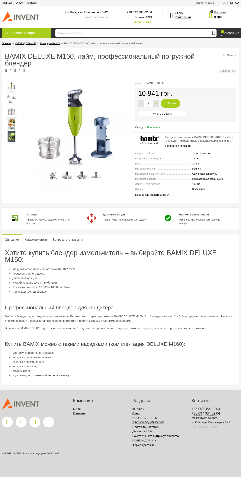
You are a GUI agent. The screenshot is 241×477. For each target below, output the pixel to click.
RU (231, 2)
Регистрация (183, 17)
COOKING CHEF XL (145, 417)
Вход (180, 12)
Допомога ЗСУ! (142, 431)
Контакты (138, 408)
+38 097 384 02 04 (139, 12)
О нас (19, 2)
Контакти (32, 2)
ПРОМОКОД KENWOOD (148, 422)
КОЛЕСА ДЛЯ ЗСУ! (144, 440)
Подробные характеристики (152, 194)
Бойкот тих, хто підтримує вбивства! (156, 435)
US (225, 2)
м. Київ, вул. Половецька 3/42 (87, 12)
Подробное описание (178, 145)
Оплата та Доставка (145, 426)
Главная (7, 2)
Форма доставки (143, 445)
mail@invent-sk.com (204, 417)
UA (237, 2)
